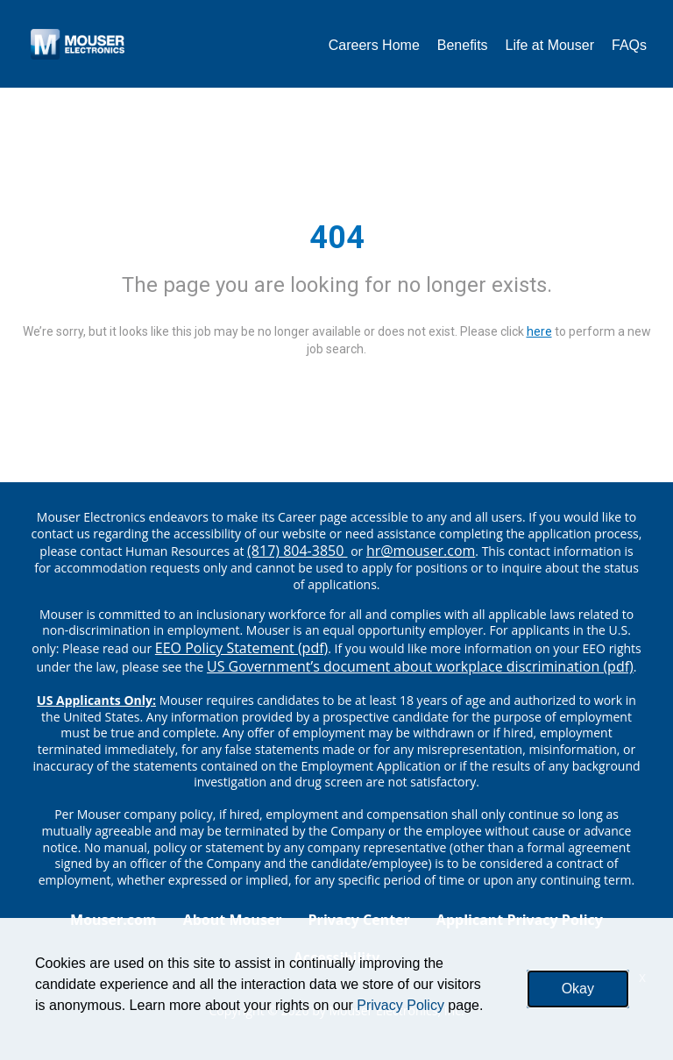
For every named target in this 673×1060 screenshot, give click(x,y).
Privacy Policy (400, 1005)
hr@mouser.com (420, 550)
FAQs (629, 45)
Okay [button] (578, 988)
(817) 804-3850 (297, 550)
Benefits (462, 45)
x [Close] (642, 977)
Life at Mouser (550, 45)
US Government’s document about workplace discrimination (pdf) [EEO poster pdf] (420, 666)
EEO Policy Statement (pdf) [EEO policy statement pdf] (241, 648)
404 (337, 237)
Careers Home (374, 45)
